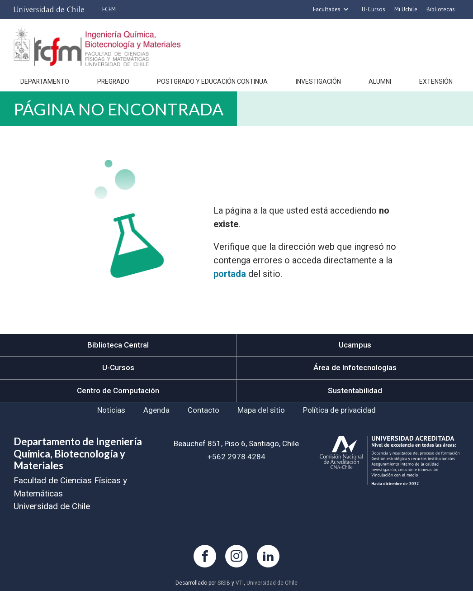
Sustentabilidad (355, 390)
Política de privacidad (339, 410)
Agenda (156, 410)
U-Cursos (373, 9)
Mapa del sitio (261, 410)
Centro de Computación (118, 390)
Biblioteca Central (118, 344)
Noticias (111, 410)
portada (229, 273)
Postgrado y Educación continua (212, 81)
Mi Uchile (405, 9)
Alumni (380, 81)
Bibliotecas (440, 9)
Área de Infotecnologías (355, 367)
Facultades (327, 9)
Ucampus (355, 344)
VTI (240, 583)
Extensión (436, 81)
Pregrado (113, 81)
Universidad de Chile (272, 583)
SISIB (224, 583)
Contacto (203, 410)
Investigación (318, 81)
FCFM (109, 9)
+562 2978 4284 (236, 456)
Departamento (44, 81)
